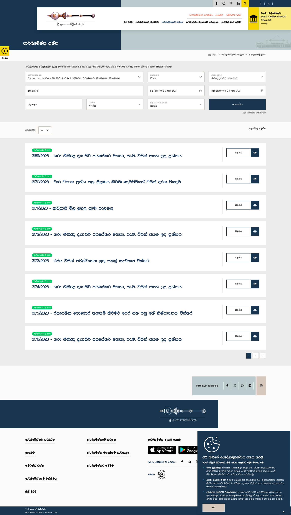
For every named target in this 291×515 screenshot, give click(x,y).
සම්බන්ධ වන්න (233, 15)
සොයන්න (237, 104)
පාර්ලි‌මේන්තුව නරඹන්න (200, 15)
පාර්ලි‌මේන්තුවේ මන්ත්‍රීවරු (147, 22)
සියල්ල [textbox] (153, 106)
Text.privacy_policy (51, 512)
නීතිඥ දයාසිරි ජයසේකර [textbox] (224, 78)
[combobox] (237, 77)
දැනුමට (219, 15)
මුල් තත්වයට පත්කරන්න (254, 113)
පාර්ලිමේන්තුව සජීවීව (231, 22)
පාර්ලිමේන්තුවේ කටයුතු (172, 22)
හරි (213, 507)
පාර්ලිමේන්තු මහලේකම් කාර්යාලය (202, 22)
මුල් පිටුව (128, 22)
